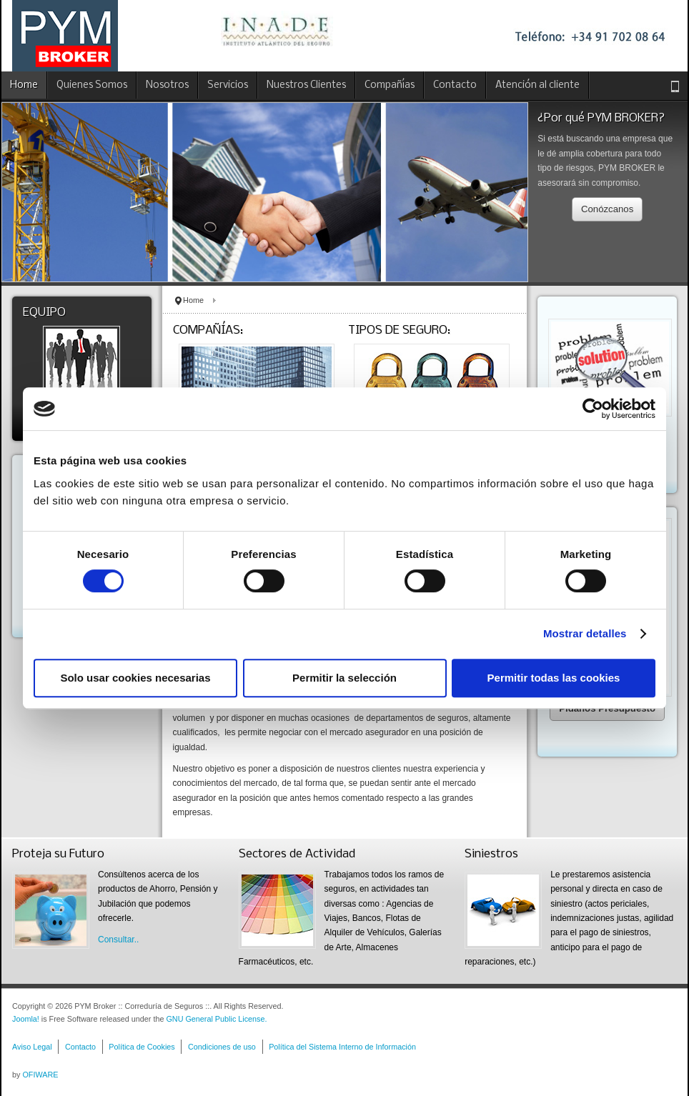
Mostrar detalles (585, 633)
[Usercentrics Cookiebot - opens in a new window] (592, 408)
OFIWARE (40, 1074)
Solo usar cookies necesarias (135, 678)
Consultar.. (118, 940)
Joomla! (25, 1019)
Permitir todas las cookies (553, 678)
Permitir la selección (344, 678)
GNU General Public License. (216, 1019)
